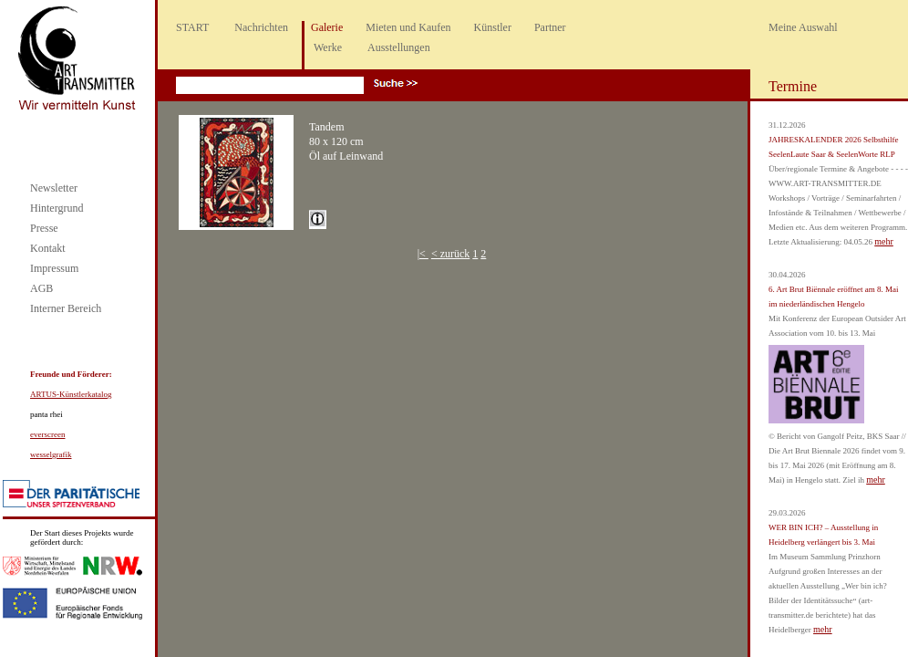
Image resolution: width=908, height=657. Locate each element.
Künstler (492, 27)
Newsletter (53, 188)
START (192, 27)
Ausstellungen (398, 47)
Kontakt (48, 248)
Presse (44, 228)
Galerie (327, 27)
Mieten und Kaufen (408, 27)
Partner (550, 27)
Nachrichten (261, 27)
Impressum (54, 268)
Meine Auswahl (803, 27)
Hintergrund (56, 208)
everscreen (47, 434)
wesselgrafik (50, 454)
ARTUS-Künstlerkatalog (70, 394)
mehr (883, 241)
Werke (328, 47)
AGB (41, 288)
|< (423, 253)
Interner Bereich (65, 308)
